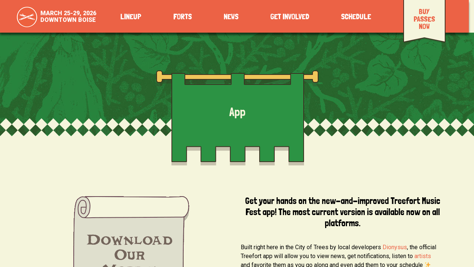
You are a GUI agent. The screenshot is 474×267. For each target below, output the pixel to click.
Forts (182, 17)
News (231, 17)
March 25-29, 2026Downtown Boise (68, 16)
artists (422, 256)
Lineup (130, 17)
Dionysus (395, 247)
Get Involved (289, 17)
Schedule (356, 17)
